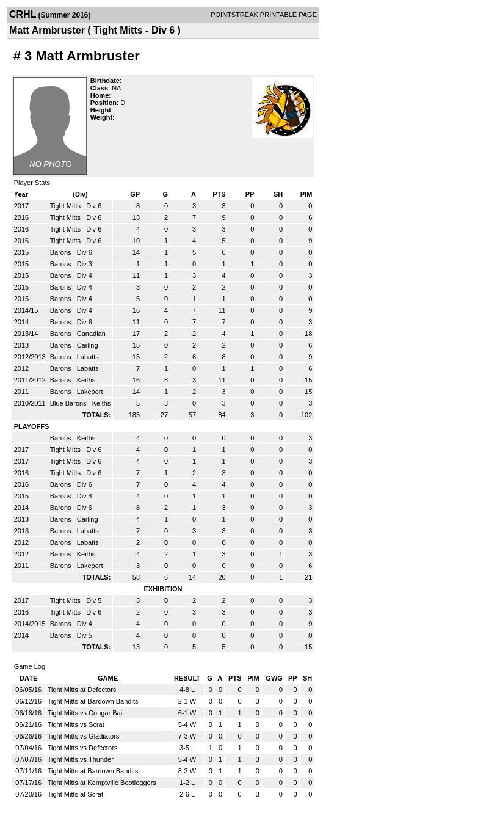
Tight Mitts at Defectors (82, 689)
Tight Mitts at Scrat (75, 794)
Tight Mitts (66, 206)
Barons (61, 252)
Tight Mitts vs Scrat (76, 724)
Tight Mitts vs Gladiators (84, 736)
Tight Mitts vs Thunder (81, 759)
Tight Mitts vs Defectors (83, 747)
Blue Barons (69, 403)
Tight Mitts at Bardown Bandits (93, 701)
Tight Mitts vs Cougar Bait (86, 713)
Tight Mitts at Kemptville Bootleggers (102, 782)
